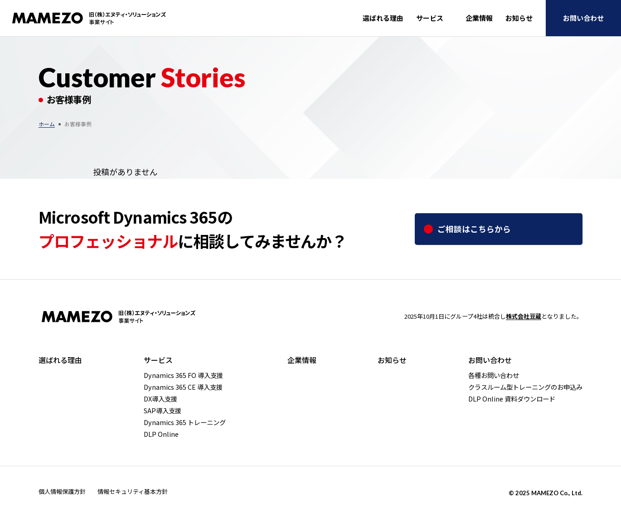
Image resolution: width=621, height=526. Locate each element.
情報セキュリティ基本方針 (132, 491)
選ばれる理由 (383, 18)
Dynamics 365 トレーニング (185, 422)
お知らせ (519, 18)
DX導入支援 (160, 398)
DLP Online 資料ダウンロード (511, 398)
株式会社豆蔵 (523, 316)
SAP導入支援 (162, 410)
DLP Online (161, 434)
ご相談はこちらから (474, 228)
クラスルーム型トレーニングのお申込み (525, 387)
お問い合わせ (583, 18)
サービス (429, 18)
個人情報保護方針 (62, 491)
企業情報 (479, 18)
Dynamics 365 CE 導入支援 (183, 387)
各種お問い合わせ (493, 375)
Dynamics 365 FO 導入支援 (183, 375)
